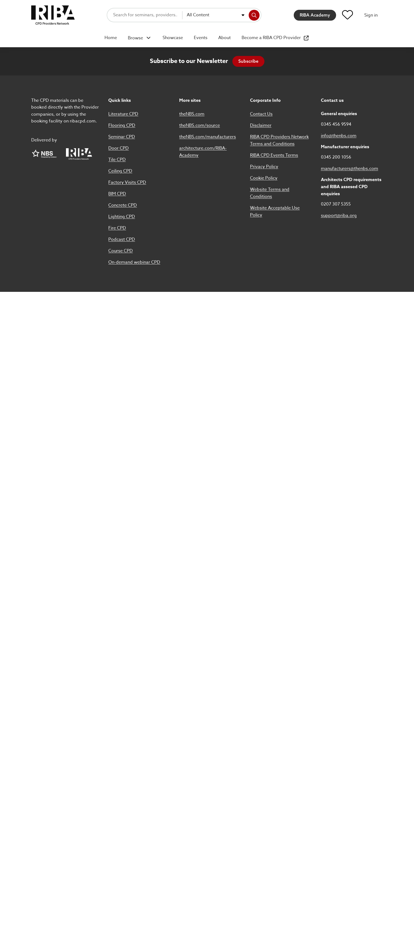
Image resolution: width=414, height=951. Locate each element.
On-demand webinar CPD (134, 262)
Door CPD (118, 148)
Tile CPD (117, 159)
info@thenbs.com (338, 135)
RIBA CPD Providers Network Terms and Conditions (279, 140)
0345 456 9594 (336, 124)
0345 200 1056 (336, 157)
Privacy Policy (264, 166)
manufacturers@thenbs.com (349, 168)
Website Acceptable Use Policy (275, 211)
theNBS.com (191, 114)
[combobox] (215, 15)
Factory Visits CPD (127, 182)
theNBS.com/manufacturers (207, 137)
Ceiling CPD (120, 171)
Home (111, 37)
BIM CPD (117, 194)
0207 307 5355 (336, 204)
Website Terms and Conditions (269, 193)
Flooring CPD (121, 125)
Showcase (173, 37)
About (224, 37)
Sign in (371, 15)
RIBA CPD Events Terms (274, 155)
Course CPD (120, 251)
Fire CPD (117, 228)
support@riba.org (339, 215)
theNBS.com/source (199, 125)
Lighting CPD (121, 216)
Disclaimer (260, 125)
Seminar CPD (121, 137)
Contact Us (261, 114)
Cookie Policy (263, 178)
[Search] (254, 15)
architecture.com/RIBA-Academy (203, 152)
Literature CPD (123, 114)
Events (200, 37)
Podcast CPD (121, 239)
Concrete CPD (122, 205)
